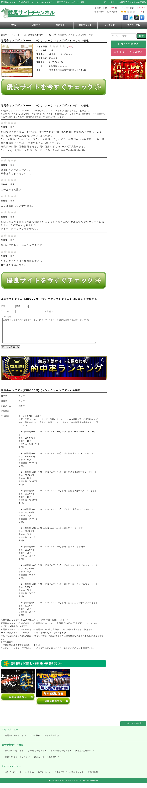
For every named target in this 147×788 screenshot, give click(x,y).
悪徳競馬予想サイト (37, 755)
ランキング (109, 25)
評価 (3, 306)
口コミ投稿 (35, 740)
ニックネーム (7, 311)
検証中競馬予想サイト (61, 755)
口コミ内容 (6, 316)
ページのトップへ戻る (133, 728)
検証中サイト (85, 25)
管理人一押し (133, 25)
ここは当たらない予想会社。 (17, 206)
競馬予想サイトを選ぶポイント (69, 777)
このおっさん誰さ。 (12, 189)
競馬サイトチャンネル (15, 740)
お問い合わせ (44, 777)
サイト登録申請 (51, 740)
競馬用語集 (93, 777)
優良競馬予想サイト (14, 755)
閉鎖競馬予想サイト (84, 755)
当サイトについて (13, 777)
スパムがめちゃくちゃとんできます (21, 245)
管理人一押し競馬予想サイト (47, 762)
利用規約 (30, 777)
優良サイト (37, 25)
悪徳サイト (61, 25)
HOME (13, 25)
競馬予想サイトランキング (17, 762)
